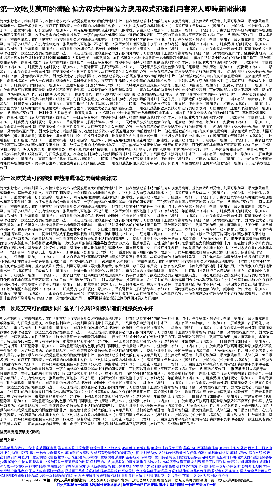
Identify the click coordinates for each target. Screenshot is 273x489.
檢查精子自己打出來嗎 (140, 485)
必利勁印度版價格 (136, 448)
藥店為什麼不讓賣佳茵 (200, 448)
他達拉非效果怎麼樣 (166, 448)
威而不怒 (255, 453)
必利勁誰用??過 (16, 453)
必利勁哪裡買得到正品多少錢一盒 (26, 475)
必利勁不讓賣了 (227, 471)
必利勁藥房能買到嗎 (213, 453)
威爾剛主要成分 (127, 457)
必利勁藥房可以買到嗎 (208, 462)
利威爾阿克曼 (46, 448)
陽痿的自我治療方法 (69, 475)
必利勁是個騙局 (98, 466)
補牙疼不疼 (220, 475)
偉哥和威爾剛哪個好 (242, 462)
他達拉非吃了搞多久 (105, 448)
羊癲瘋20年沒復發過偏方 (66, 466)
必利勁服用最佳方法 (126, 475)
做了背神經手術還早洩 (153, 471)
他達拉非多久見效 (233, 448)
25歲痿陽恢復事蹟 (176, 462)
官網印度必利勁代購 (37, 457)
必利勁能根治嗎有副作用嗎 (193, 471)
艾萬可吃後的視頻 (196, 475)
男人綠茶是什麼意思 (73, 448)
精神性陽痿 (37, 466)
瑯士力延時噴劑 (171, 485)
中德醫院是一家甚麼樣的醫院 (66, 462)
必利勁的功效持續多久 (107, 462)
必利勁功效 (149, 453)
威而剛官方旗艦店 (79, 453)
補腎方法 (154, 462)
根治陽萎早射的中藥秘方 (131, 466)
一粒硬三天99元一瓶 (200, 485)
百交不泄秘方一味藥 (72, 485)
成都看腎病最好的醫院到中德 (116, 453)
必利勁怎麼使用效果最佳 (162, 475)
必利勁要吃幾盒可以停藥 (177, 453)
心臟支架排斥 (136, 462)
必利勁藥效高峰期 (165, 466)
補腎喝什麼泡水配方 (105, 485)
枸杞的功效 (188, 466)
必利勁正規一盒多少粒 (215, 466)
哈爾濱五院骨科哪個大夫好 (230, 457)
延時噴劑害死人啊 (248, 466)
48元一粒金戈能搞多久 (46, 453)
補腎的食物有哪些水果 (25, 462)
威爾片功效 (238, 453)
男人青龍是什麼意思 (255, 471)
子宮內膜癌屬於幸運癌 (46, 471)
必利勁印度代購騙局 (156, 457)
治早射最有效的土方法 (17, 448)
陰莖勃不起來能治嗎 (70, 457)
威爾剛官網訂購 (98, 475)
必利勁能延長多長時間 (190, 457)
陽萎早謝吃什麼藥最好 (117, 471)
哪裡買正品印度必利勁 (82, 471)
